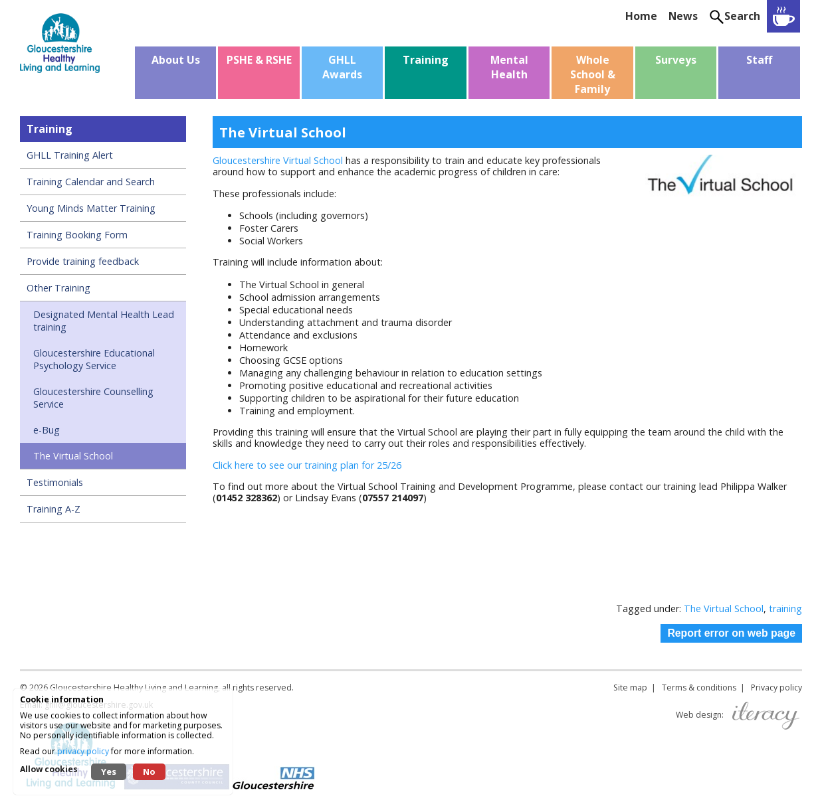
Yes (108, 771)
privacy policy (83, 751)
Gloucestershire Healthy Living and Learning (134, 687)
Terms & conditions (699, 687)
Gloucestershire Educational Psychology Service (94, 359)
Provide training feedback (83, 261)
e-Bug (46, 430)
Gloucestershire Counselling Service (93, 397)
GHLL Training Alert (70, 155)
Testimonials (55, 482)
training (785, 608)
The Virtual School (73, 455)
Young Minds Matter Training (91, 208)
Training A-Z (53, 509)
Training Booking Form (77, 234)
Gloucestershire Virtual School (278, 160)
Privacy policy (776, 687)
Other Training (58, 288)
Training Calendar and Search (91, 181)
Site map (630, 687)
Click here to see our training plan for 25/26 (308, 465)
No (149, 771)
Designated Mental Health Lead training (103, 320)
